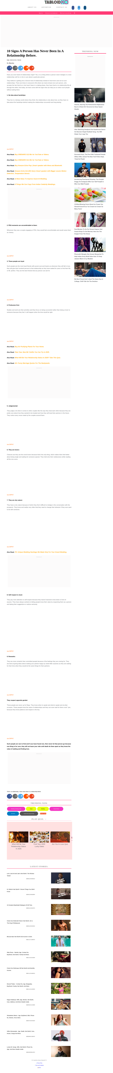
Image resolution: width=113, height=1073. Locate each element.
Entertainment (52, 13)
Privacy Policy (39, 1063)
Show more (43, 813)
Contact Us (61, 7)
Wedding (43, 808)
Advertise (46, 7)
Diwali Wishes (56, 808)
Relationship (65, 13)
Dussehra (13, 813)
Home (40, 1067)
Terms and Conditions (40, 1065)
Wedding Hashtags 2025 (16, 808)
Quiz (41, 13)
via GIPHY (10, 149)
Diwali (31, 808)
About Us (32, 7)
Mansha (11, 63)
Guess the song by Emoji (29, 813)
